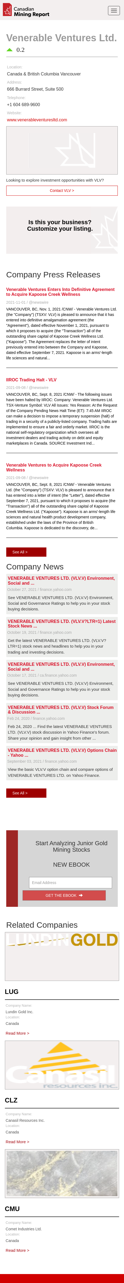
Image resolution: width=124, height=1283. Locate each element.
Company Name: (19, 1005)
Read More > (17, 1033)
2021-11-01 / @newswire (27, 302)
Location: (15, 67)
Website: (14, 113)
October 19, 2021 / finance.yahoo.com (39, 632)
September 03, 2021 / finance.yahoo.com (42, 761)
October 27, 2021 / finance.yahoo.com (39, 589)
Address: (14, 82)
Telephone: (16, 98)
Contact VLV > (62, 190)
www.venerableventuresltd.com (37, 120)
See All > (20, 552)
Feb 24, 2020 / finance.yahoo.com (36, 718)
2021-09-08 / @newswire (27, 387)
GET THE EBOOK (64, 895)
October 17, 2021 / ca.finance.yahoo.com (42, 675)
